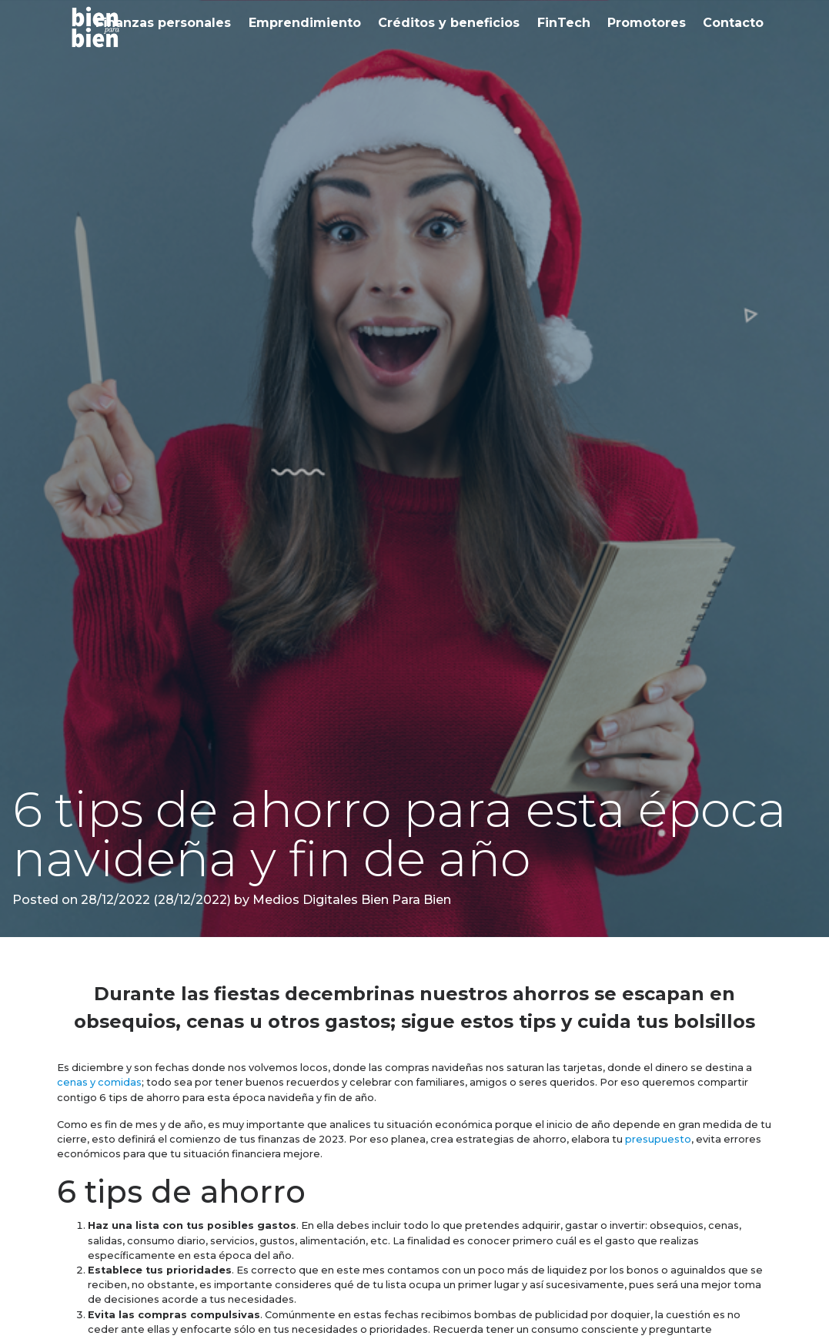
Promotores (646, 22)
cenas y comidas (99, 1082)
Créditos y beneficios (449, 22)
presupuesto (658, 1139)
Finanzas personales (163, 22)
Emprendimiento (305, 22)
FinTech (563, 22)
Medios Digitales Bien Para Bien (350, 899)
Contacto (733, 22)
